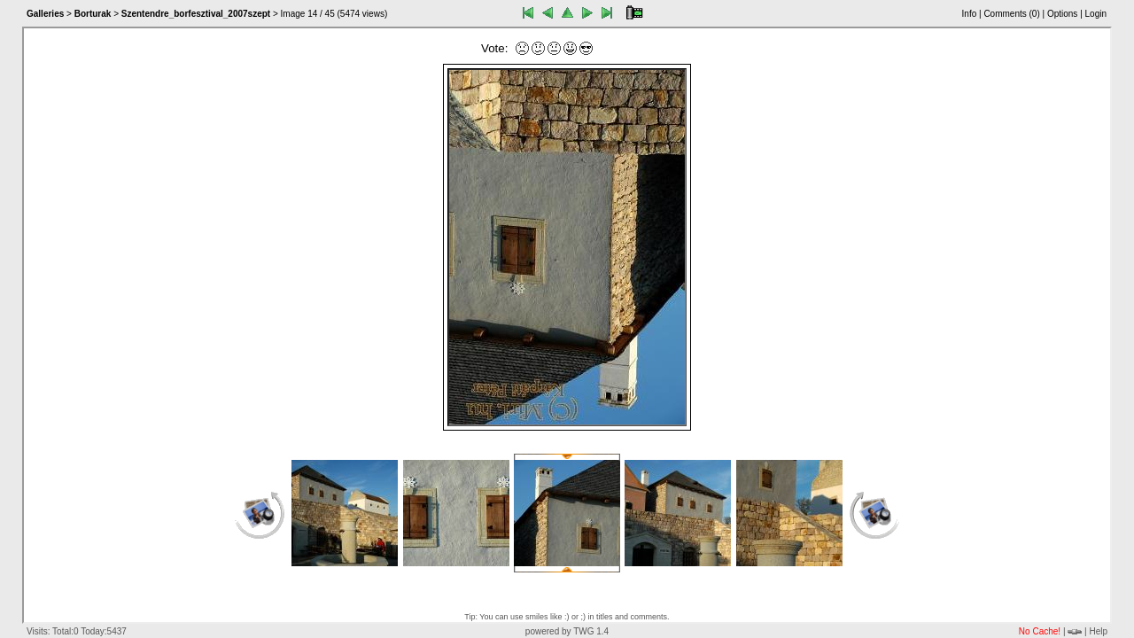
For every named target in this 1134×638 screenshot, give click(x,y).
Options (1062, 14)
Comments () (1011, 14)
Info (969, 14)
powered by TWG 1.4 (567, 631)
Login (1096, 14)
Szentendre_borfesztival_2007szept (195, 14)
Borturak (93, 14)
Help (1098, 631)
